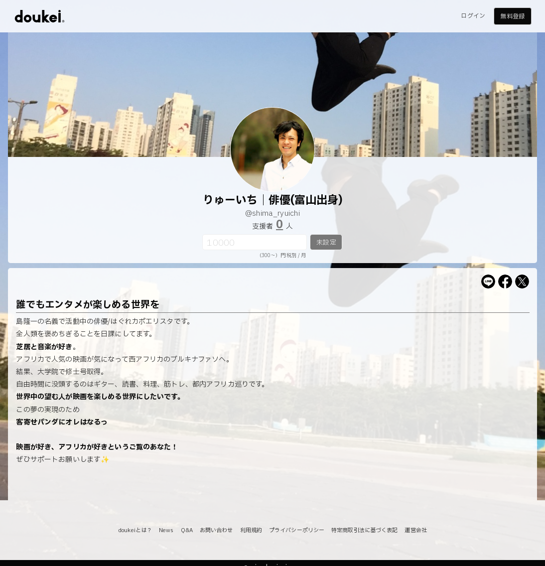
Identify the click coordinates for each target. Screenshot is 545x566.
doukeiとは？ (135, 530)
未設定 (326, 243)
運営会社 (415, 530)
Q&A (187, 530)
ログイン (473, 15)
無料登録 (512, 16)
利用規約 (251, 530)
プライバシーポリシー (296, 530)
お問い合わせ (216, 530)
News (166, 530)
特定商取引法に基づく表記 (364, 530)
